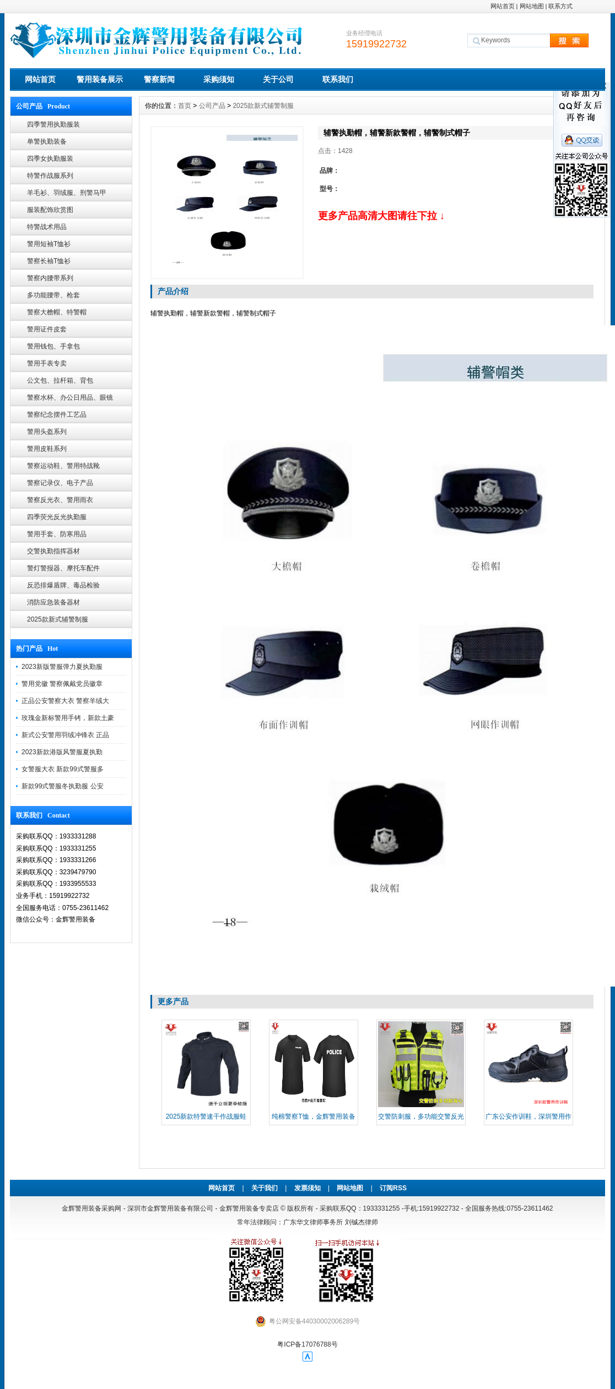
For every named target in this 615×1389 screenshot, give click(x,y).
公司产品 (212, 106)
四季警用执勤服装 (53, 124)
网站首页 (502, 6)
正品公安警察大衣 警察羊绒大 (65, 701)
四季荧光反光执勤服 (57, 517)
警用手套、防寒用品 (57, 534)
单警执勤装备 (47, 141)
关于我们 (264, 1188)
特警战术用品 (47, 227)
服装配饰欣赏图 (50, 210)
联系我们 (337, 79)
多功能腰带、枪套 (53, 295)
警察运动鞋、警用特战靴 (63, 466)
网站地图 (532, 6)
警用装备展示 (100, 79)
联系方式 (560, 6)
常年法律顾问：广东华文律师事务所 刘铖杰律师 (307, 1222)
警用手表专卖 (47, 363)
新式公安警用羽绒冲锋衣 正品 (65, 735)
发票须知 (307, 1188)
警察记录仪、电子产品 (60, 483)
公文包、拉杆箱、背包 (60, 380)
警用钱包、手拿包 (53, 346)
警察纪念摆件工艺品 (57, 414)
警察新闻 (159, 79)
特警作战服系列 (50, 175)
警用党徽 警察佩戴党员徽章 (61, 684)
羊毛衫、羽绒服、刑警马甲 (66, 193)
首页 (184, 106)
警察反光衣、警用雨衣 (60, 500)
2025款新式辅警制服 (57, 619)
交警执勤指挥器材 (53, 551)
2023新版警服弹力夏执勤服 (61, 667)
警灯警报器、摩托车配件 (63, 568)
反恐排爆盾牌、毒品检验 (63, 585)
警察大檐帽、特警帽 (57, 312)
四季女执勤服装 (50, 158)
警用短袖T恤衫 (49, 244)
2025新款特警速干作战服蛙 (206, 1116)
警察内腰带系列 (50, 278)
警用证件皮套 (47, 329)
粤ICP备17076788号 (307, 1344)
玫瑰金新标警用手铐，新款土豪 (67, 718)
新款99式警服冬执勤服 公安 (62, 786)
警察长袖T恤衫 (49, 261)
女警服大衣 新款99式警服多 (62, 769)
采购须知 (218, 79)
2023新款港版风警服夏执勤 (61, 752)
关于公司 (278, 79)
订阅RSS (393, 1188)
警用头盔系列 (47, 431)
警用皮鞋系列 (47, 449)
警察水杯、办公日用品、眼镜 (70, 397)
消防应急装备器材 (53, 602)
